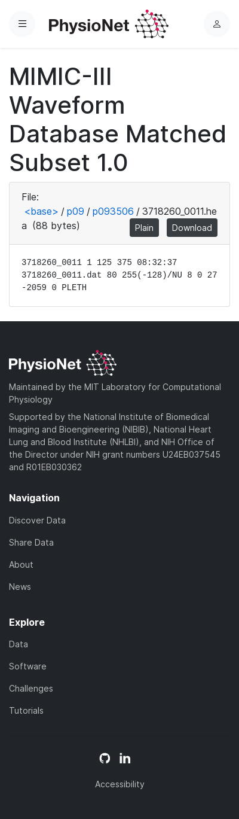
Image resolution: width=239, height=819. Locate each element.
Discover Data (37, 520)
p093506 (113, 211)
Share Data (31, 542)
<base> (41, 211)
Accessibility (120, 784)
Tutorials (26, 710)
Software (28, 666)
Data (18, 644)
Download (192, 228)
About (21, 564)
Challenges (31, 688)
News (20, 586)
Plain (144, 228)
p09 (75, 211)
